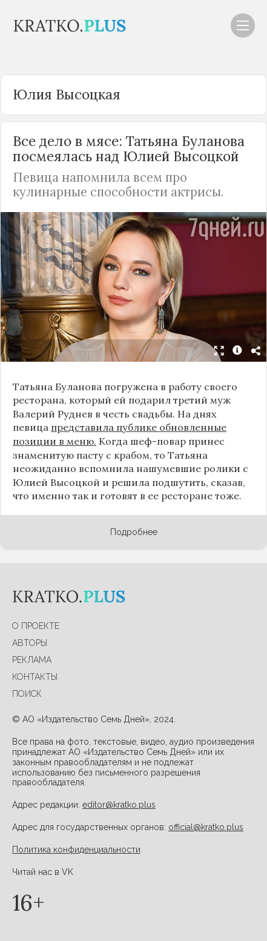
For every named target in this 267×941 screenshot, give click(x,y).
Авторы (29, 643)
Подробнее (133, 532)
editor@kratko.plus (119, 805)
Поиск (27, 694)
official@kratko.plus (205, 827)
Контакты (35, 677)
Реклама (31, 660)
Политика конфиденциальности (76, 849)
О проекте (35, 626)
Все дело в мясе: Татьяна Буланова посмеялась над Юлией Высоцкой (129, 148)
